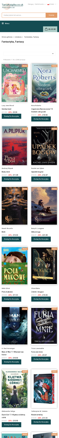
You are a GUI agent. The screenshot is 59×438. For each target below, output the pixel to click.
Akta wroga (35, 232)
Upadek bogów (37, 172)
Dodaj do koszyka (11, 116)
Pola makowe (7, 292)
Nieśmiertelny (37, 415)
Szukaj (51, 15)
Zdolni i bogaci (37, 292)
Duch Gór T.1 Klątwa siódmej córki (13, 416)
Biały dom (6, 172)
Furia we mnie (37, 352)
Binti (3, 232)
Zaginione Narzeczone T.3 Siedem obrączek (42, 110)
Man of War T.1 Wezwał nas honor (13, 353)
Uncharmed (6, 109)
